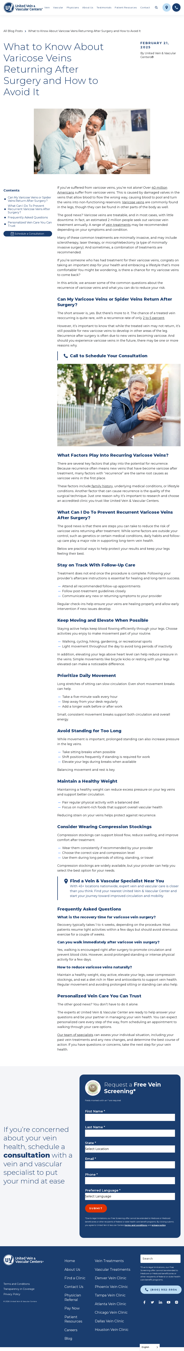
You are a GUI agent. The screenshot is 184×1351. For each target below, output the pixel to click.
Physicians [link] (73, 7)
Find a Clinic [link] (74, 1278)
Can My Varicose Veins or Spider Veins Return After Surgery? (29, 199)
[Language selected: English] (150, 1347)
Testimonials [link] (104, 7)
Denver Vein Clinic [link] (110, 1278)
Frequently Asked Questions (28, 217)
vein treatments (118, 225)
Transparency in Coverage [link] (19, 1289)
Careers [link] (70, 1330)
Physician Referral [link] (72, 1297)
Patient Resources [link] (126, 7)
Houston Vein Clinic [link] (111, 1330)
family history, (102, 486)
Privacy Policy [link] (11, 1294)
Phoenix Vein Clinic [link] (111, 1287)
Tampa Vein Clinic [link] (110, 1295)
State (90, 1143)
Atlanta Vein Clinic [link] (110, 1304)
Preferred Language (102, 1190)
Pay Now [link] (72, 1308)
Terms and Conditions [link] (16, 1283)
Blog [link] (68, 1338)
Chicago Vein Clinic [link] (111, 1312)
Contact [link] (145, 7)
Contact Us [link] (73, 1287)
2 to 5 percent (153, 318)
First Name (95, 1111)
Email (90, 1159)
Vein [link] (47, 7)
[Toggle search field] (156, 7)
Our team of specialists (75, 1035)
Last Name (95, 1127)
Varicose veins (133, 202)
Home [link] (69, 1261)
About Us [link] (87, 7)
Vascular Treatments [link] (112, 1269)
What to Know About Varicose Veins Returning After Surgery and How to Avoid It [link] (84, 31)
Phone (91, 1175)
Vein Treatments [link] (109, 1261)
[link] (23, 7)
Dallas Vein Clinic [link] (109, 1321)
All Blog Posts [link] (13, 31)
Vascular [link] (58, 7)
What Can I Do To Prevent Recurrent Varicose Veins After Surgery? (29, 209)
